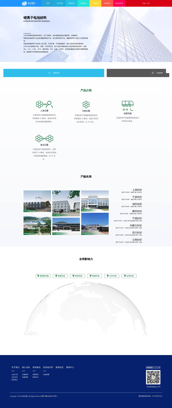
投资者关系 (119, 3)
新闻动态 (72, 3)
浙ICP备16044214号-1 (49, 395)
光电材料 (95, 3)
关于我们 (60, 3)
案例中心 (70, 367)
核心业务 (26, 367)
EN (148, 3)
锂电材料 (84, 3)
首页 (48, 3)
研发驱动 (107, 3)
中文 (144, 3)
